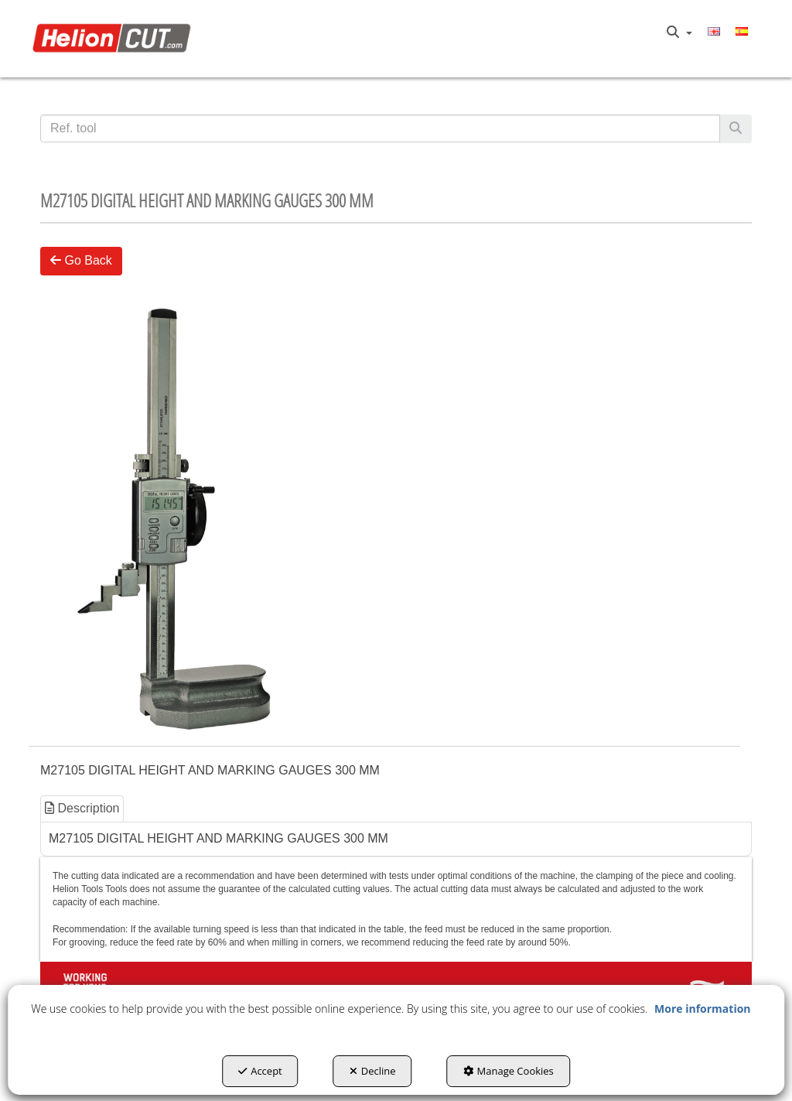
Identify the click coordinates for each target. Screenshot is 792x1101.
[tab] (82, 808)
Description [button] (82, 808)
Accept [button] (260, 1071)
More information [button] (702, 1008)
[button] (114, 39)
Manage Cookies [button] (508, 1071)
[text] (380, 128)
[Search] (735, 129)
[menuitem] (679, 32)
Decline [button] (373, 1071)
